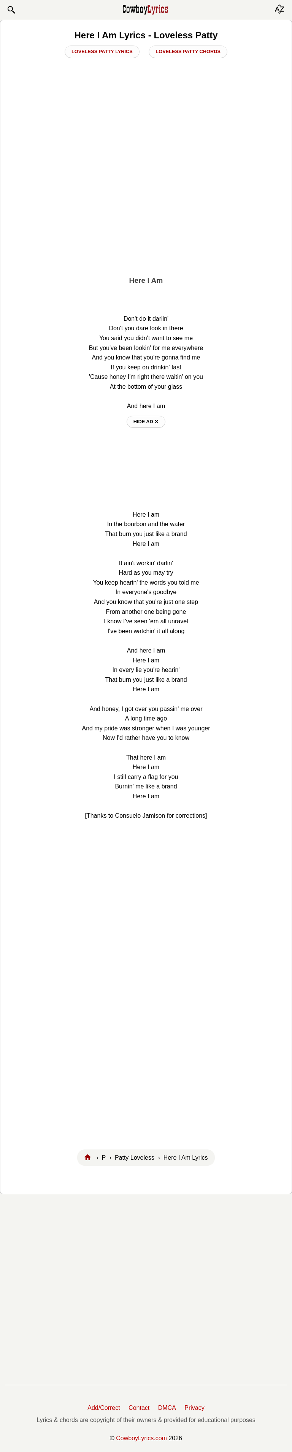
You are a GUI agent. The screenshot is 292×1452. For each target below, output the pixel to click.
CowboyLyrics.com (141, 1438)
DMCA (167, 1408)
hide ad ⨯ (146, 421)
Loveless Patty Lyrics (102, 51)
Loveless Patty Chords (188, 51)
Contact (139, 1408)
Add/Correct (103, 1408)
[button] (11, 10)
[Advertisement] (146, 213)
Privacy (194, 1408)
